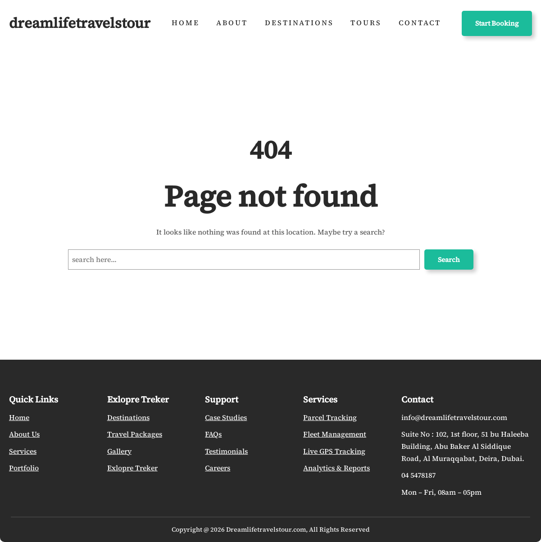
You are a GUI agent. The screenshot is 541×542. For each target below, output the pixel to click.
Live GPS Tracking (334, 451)
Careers (217, 468)
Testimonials (226, 451)
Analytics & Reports (336, 468)
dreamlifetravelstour (79, 23)
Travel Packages (134, 434)
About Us (24, 434)
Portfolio (24, 468)
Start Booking (496, 23)
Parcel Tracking (330, 417)
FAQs (213, 434)
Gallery (119, 451)
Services (22, 451)
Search (449, 259)
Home (19, 417)
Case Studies (226, 417)
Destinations (128, 417)
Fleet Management (334, 434)
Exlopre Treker (132, 468)
